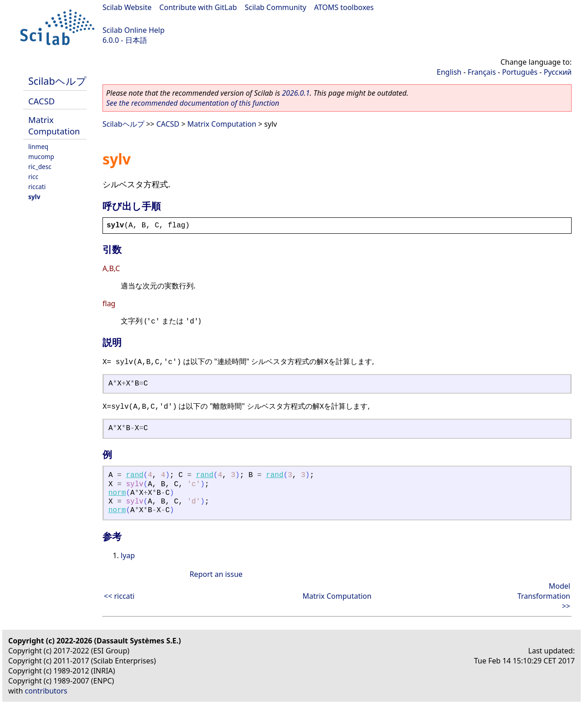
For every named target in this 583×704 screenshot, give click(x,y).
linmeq (38, 146)
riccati (37, 186)
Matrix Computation (54, 125)
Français (482, 72)
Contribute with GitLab (198, 7)
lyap (128, 555)
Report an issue (215, 574)
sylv (34, 196)
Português (519, 72)
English (449, 72)
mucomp (41, 156)
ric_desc (39, 166)
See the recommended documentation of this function (192, 103)
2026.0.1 (296, 93)
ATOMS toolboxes (344, 7)
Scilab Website (127, 7)
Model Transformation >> (543, 596)
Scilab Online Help (133, 30)
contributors (46, 691)
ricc (33, 176)
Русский (558, 72)
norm (117, 493)
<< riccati (119, 596)
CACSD (41, 101)
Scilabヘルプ (57, 80)
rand (134, 475)
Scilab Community (275, 7)
